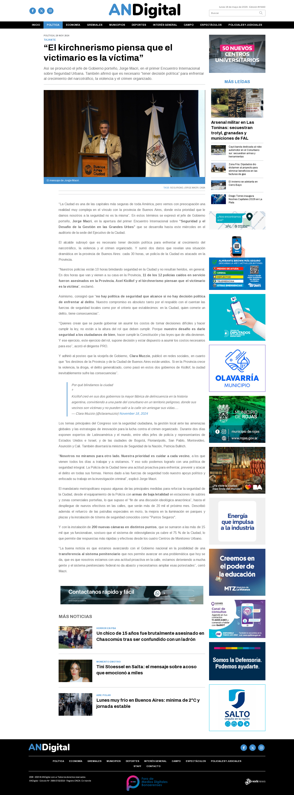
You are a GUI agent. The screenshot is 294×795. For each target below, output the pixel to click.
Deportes (139, 24)
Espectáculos (211, 24)
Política (53, 24)
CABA (202, 188)
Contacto (153, 766)
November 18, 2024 (133, 413)
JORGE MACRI (191, 188)
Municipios (117, 24)
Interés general (165, 24)
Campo (189, 24)
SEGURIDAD (176, 188)
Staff (137, 766)
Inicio (36, 24)
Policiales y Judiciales (245, 24)
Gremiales (94, 24)
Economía (73, 24)
